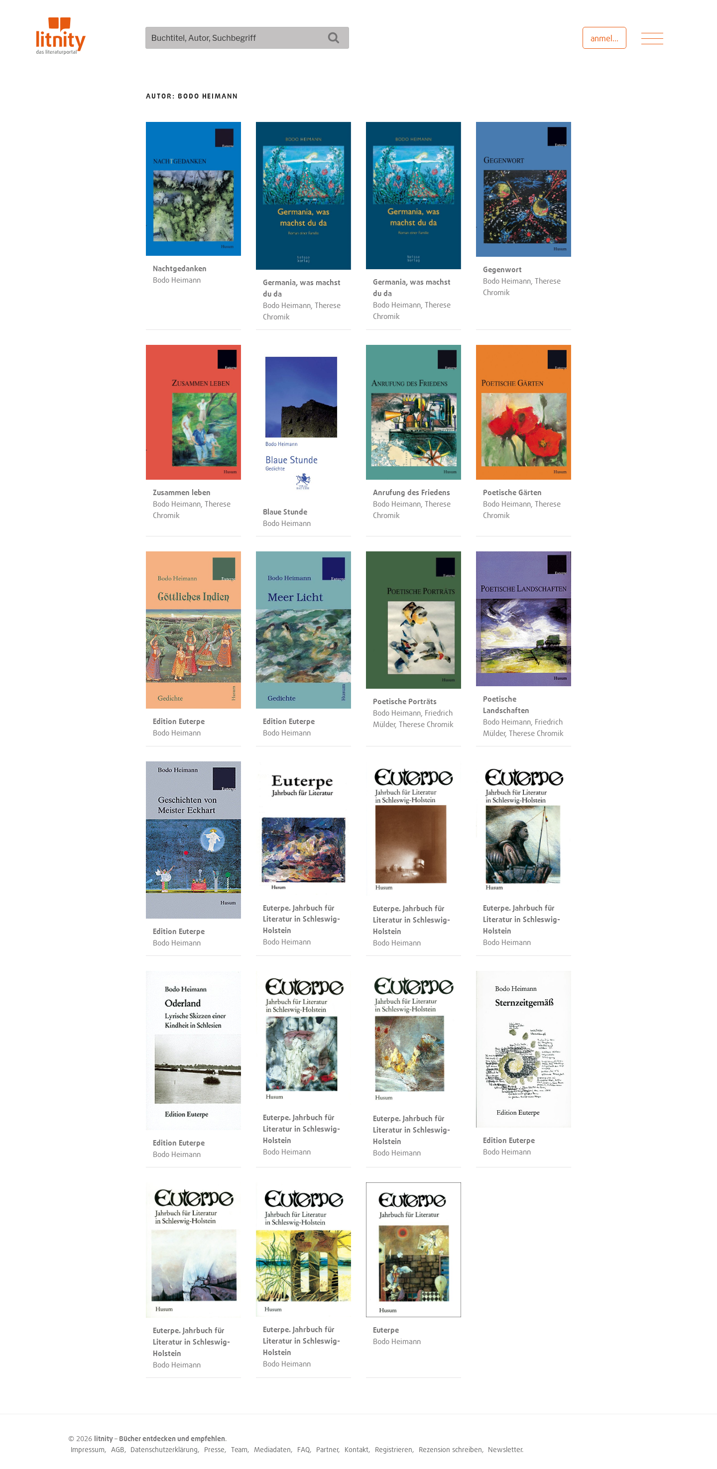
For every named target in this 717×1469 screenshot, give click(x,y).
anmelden (608, 38)
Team (239, 1445)
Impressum (88, 1445)
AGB (117, 1445)
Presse (214, 1445)
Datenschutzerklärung (164, 1445)
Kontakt (356, 1445)
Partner (327, 1445)
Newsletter (505, 1445)
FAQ (303, 1445)
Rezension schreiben (450, 1445)
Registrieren (393, 1445)
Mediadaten (272, 1445)
